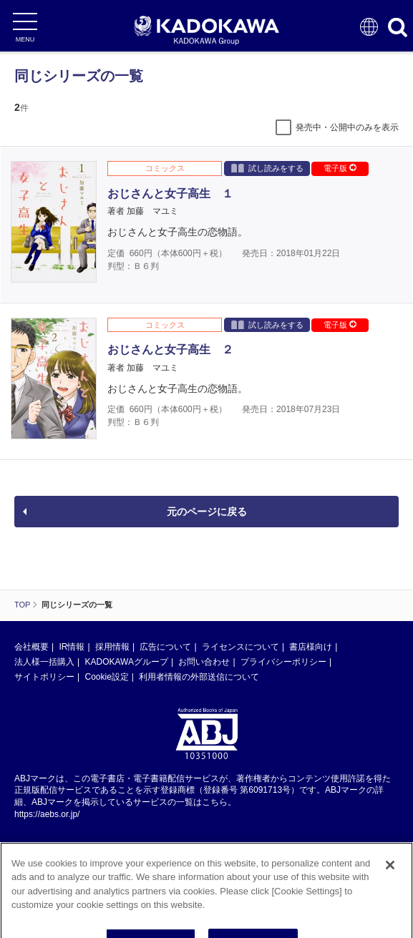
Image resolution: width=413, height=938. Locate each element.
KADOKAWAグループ (125, 662)
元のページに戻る (207, 511)
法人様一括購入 (44, 662)
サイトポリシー (44, 677)
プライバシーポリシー (283, 662)
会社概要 (31, 647)
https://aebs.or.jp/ (46, 814)
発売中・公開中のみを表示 (347, 127)
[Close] (390, 875)
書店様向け (310, 647)
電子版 (340, 168)
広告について (165, 647)
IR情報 (71, 647)
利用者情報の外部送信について (199, 677)
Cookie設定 (106, 677)
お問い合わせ (204, 662)
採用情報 (112, 647)
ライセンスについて (240, 647)
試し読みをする (267, 167)
